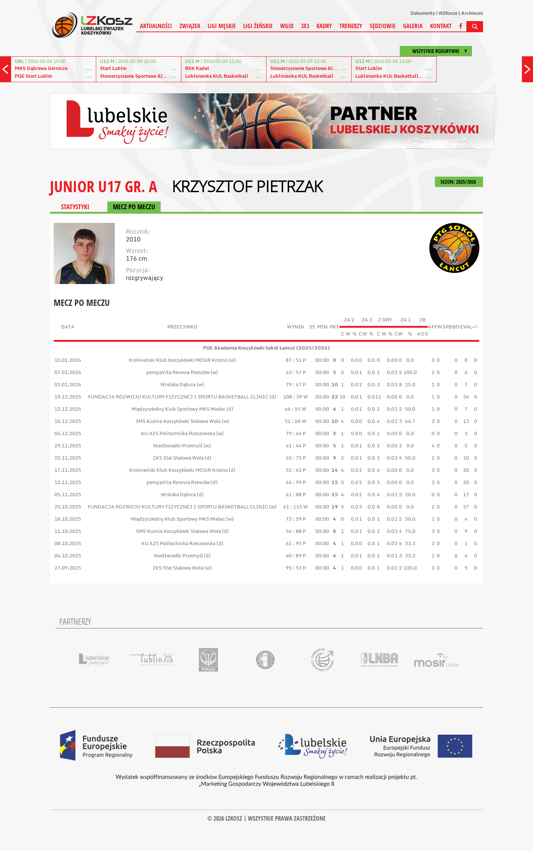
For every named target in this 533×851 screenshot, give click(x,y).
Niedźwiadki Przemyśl (177, 445)
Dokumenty (422, 13)
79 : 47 (294, 384)
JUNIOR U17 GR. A (103, 186)
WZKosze (448, 13)
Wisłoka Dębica (177, 384)
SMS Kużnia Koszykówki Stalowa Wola (178, 421)
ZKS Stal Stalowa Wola (178, 458)
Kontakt (441, 26)
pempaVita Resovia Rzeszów (177, 372)
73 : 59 (294, 519)
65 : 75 (294, 458)
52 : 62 (294, 470)
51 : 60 (293, 421)
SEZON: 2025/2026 (458, 181)
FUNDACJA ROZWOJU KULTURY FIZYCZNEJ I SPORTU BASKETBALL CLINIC (178, 397)
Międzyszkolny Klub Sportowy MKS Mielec (178, 409)
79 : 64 (294, 433)
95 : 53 (294, 568)
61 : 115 (292, 507)
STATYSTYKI (75, 206)
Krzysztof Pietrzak (247, 186)
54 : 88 (294, 531)
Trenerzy (350, 26)
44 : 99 (294, 482)
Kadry (324, 26)
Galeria (413, 26)
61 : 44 (294, 445)
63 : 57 (294, 372)
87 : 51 (294, 360)
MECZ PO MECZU (134, 206)
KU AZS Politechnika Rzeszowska (178, 433)
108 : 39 (292, 397)
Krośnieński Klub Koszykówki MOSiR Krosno (178, 360)
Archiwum (472, 13)
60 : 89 (294, 555)
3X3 (305, 26)
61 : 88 (294, 494)
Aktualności (156, 26)
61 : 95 (294, 543)
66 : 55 (293, 409)
